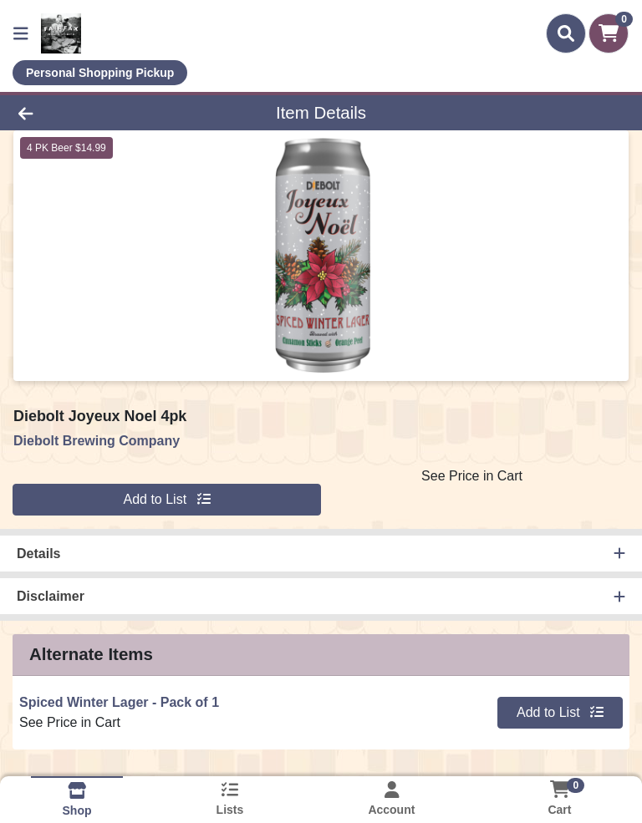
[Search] (566, 33)
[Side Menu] (20, 33)
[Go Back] (90, 113)
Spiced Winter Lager (119, 702)
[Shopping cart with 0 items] (608, 33)
